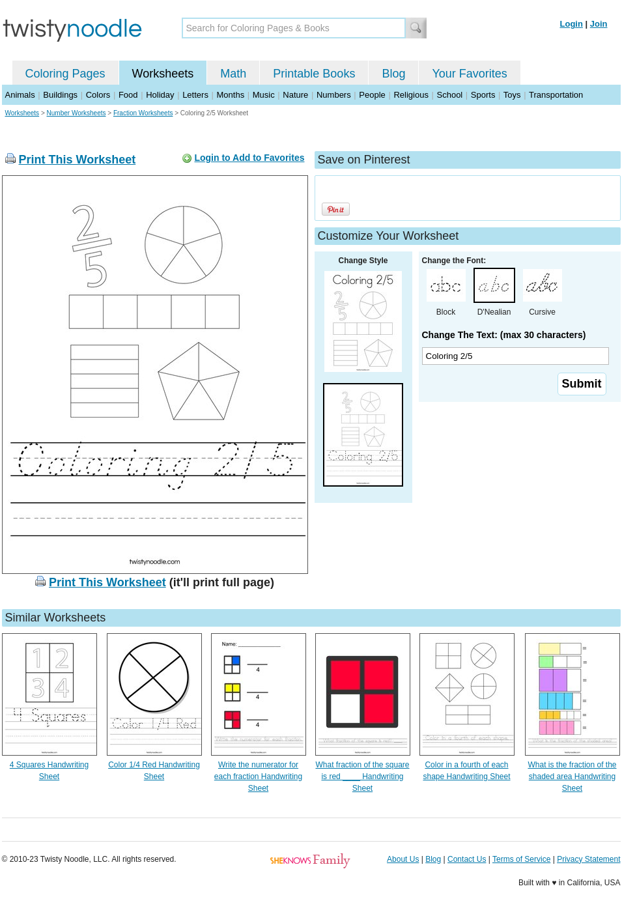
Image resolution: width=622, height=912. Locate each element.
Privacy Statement (588, 859)
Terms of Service (521, 859)
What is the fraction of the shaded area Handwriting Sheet (572, 776)
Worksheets (163, 73)
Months (231, 95)
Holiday (160, 95)
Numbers (334, 95)
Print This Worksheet (77, 159)
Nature (295, 95)
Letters (195, 95)
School (450, 95)
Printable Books (314, 73)
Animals (20, 95)
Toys (512, 95)
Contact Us (466, 859)
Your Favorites (469, 73)
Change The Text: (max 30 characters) (504, 335)
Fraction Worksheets (143, 113)
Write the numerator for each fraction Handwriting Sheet (258, 776)
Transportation (556, 95)
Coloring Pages (65, 73)
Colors (98, 95)
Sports (483, 95)
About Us (403, 859)
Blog (393, 73)
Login (571, 24)
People (372, 95)
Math (233, 73)
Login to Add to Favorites (249, 157)
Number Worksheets (76, 113)
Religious (410, 95)
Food (128, 95)
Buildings (60, 95)
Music (264, 95)
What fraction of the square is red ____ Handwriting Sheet (362, 776)
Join (599, 24)
